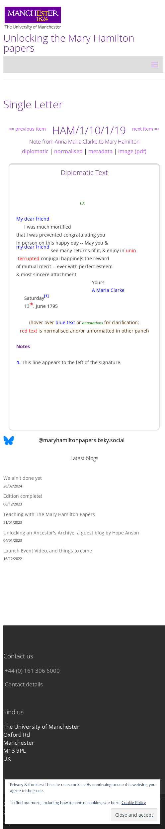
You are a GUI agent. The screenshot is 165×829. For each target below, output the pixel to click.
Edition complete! (22, 496)
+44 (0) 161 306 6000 (32, 670)
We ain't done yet (22, 478)
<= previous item (27, 129)
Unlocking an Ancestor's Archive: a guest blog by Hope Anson (71, 532)
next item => (146, 129)
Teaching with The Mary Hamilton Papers (49, 514)
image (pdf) (132, 151)
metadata (100, 151)
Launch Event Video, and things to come (47, 550)
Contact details (24, 684)
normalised (68, 151)
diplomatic (35, 151)
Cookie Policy (134, 802)
